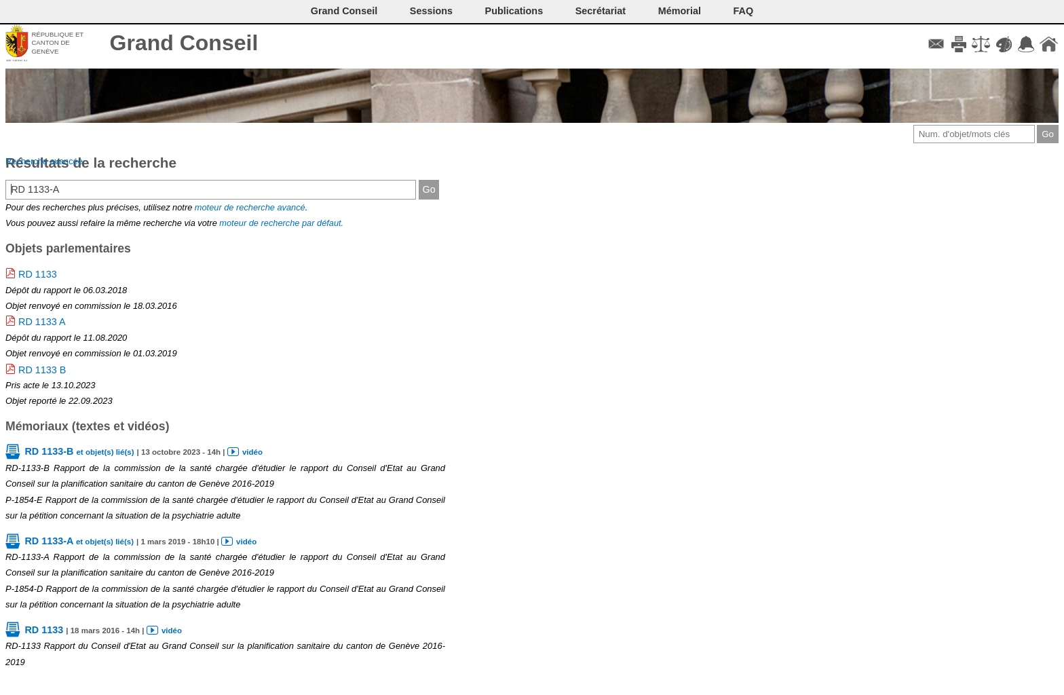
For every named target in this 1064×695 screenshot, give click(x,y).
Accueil (1049, 44)
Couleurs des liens (1004, 44)
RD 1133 (37, 274)
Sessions (431, 10)
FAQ (744, 10)
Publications (514, 10)
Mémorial (679, 10)
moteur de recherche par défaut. (281, 223)
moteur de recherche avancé (250, 207)
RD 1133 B (42, 369)
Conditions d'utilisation (981, 44)
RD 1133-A (79, 541)
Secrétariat (600, 10)
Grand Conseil (184, 43)
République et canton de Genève (57, 43)
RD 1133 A (42, 321)
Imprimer (958, 44)
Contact (936, 44)
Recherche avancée (44, 161)
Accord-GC (1026, 44)
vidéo (252, 452)
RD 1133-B (79, 451)
